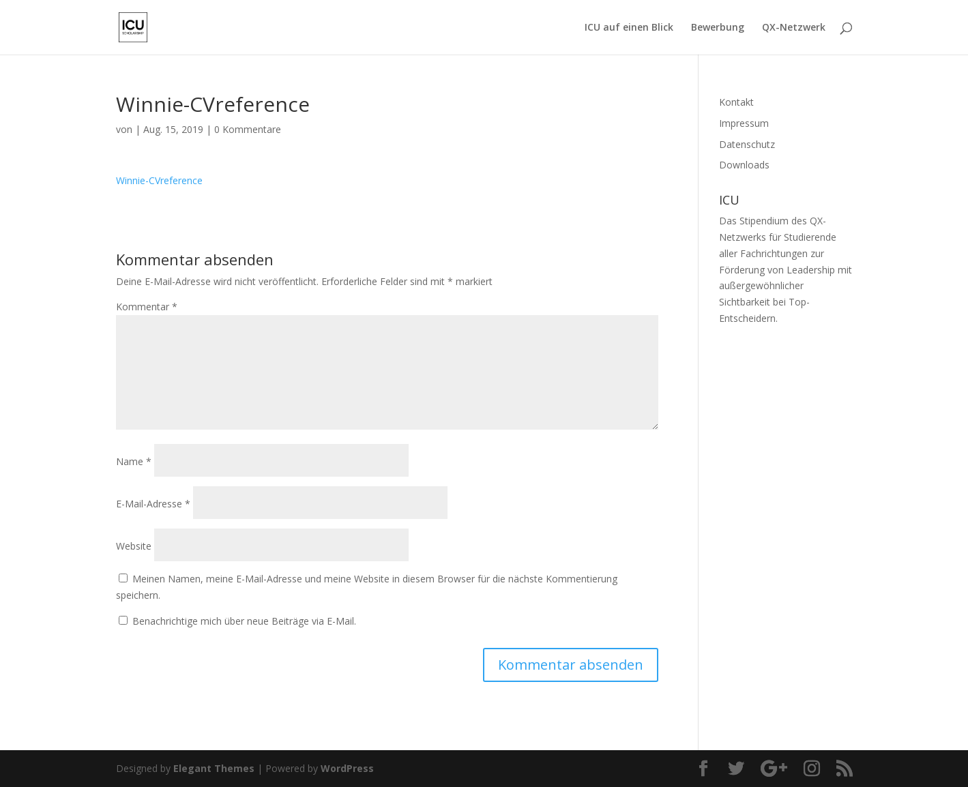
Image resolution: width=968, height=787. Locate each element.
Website (133, 545)
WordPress (347, 768)
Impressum (744, 123)
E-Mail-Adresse (153, 503)
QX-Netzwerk (793, 28)
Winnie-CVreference (159, 180)
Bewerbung (717, 28)
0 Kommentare (247, 129)
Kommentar (146, 306)
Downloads (744, 164)
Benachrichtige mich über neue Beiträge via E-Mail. (244, 620)
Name (133, 461)
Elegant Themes (213, 768)
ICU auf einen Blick (629, 28)
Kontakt (736, 101)
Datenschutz (747, 144)
